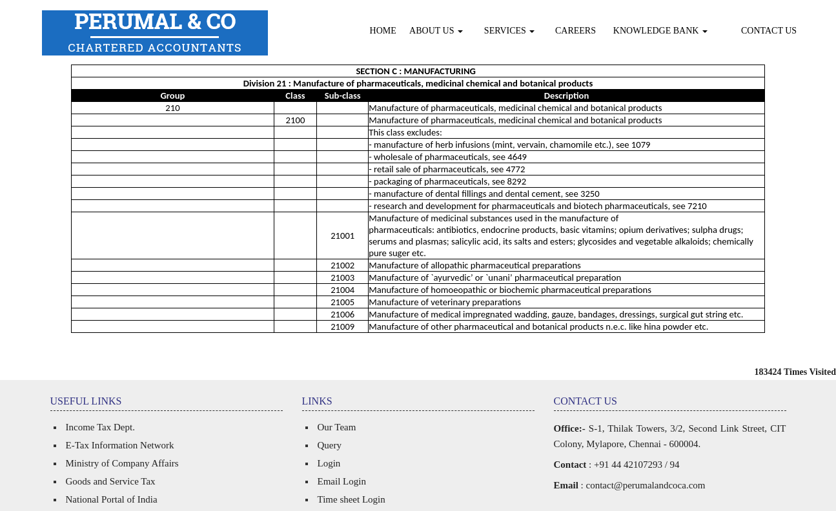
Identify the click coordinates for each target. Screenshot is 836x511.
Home (383, 30)
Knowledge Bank (660, 30)
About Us (436, 30)
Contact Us (769, 30)
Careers (575, 30)
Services (509, 30)
